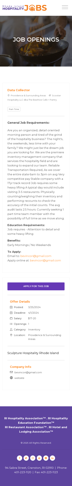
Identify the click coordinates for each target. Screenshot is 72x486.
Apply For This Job (36, 286)
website (19, 378)
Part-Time (14, 109)
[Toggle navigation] (65, 7)
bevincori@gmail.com (35, 256)
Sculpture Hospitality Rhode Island (33, 353)
